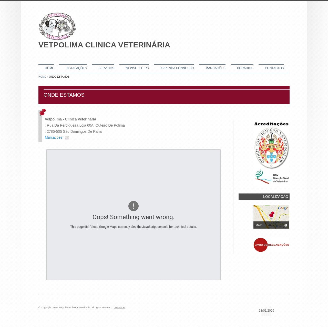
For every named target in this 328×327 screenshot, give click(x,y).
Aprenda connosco (177, 68)
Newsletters (137, 68)
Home (49, 68)
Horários (245, 68)
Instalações (76, 68)
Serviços (106, 68)
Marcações (215, 68)
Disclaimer (119, 307)
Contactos (274, 68)
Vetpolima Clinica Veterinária (104, 44)
